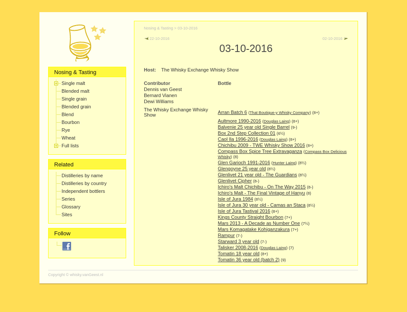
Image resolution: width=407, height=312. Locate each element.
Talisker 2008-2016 (238, 247)
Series (68, 199)
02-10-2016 (335, 38)
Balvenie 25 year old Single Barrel (254, 127)
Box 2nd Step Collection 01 (247, 133)
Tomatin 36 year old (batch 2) (249, 259)
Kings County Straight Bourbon (250, 217)
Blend (68, 114)
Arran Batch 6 (232, 112)
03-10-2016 (188, 28)
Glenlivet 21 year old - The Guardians (257, 174)
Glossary (71, 206)
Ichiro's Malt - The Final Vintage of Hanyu (261, 192)
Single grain (74, 98)
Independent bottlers (83, 191)
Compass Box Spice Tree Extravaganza (260, 151)
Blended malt (75, 91)
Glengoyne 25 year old (242, 168)
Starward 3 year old (238, 241)
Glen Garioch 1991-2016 (244, 162)
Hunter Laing (284, 163)
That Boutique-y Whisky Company (279, 112)
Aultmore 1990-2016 (239, 121)
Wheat (68, 137)
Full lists (70, 145)
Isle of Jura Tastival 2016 (244, 211)
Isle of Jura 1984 (235, 199)
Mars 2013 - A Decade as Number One (259, 223)
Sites (67, 214)
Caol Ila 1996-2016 (238, 139)
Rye (66, 130)
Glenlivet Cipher (235, 180)
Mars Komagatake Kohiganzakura (254, 229)
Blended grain (76, 106)
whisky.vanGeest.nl (86, 275)
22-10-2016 (156, 38)
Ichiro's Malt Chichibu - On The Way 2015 (262, 186)
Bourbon (71, 122)
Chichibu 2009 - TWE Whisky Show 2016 (261, 145)
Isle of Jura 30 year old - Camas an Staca (262, 205)
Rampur (226, 235)
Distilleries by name (82, 175)
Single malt (73, 83)
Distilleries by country (84, 183)
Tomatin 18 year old (239, 253)
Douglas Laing (276, 121)
